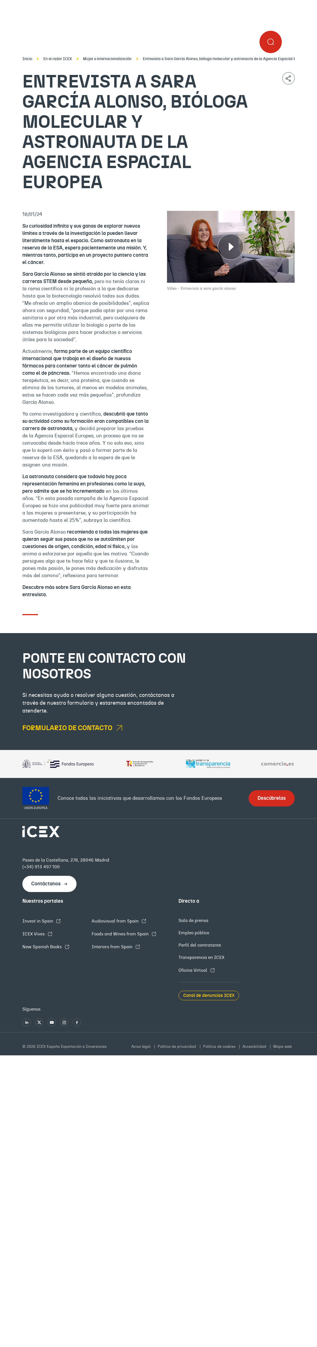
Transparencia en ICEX (201, 957)
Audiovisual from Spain (116, 921)
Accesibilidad (254, 1047)
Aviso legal (141, 1047)
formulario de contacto (68, 728)
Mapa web (282, 1047)
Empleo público (193, 933)
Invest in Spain (38, 921)
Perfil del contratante (199, 945)
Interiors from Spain (113, 947)
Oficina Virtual (193, 970)
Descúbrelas (272, 798)
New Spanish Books (42, 947)
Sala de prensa (193, 920)
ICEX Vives (34, 934)
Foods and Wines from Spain (121, 934)
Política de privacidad (177, 1047)
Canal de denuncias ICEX (208, 995)
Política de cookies (220, 1047)
